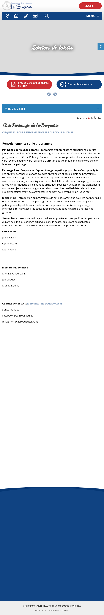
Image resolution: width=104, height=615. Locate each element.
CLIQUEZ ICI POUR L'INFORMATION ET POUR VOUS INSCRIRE (37, 132)
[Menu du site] (52, 108)
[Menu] (93, 15)
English (90, 6)
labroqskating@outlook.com (44, 303)
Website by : (52, 611)
